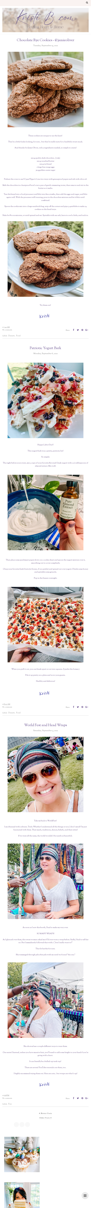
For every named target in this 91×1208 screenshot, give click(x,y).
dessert (11, 335)
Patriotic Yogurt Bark (45, 348)
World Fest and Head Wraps (45, 725)
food (18, 335)
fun (10, 1104)
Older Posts (44, 1118)
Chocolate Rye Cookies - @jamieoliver (45, 40)
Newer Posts (46, 1113)
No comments (7, 330)
